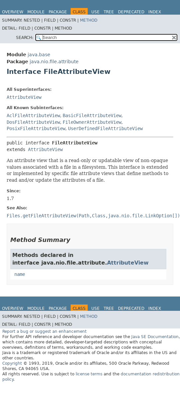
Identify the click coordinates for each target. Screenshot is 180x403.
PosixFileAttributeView (36, 128)
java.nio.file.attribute (54, 61)
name (19, 274)
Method (88, 20)
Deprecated (131, 12)
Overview (12, 12)
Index (154, 12)
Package (58, 12)
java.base (39, 54)
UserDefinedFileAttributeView (105, 128)
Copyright (12, 363)
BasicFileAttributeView (92, 115)
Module (36, 12)
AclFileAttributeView (33, 115)
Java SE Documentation (155, 336)
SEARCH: (24, 37)
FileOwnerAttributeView (92, 122)
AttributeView (24, 97)
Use (95, 12)
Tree (109, 12)
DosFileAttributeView (33, 122)
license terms (89, 374)
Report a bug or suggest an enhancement (44, 331)
